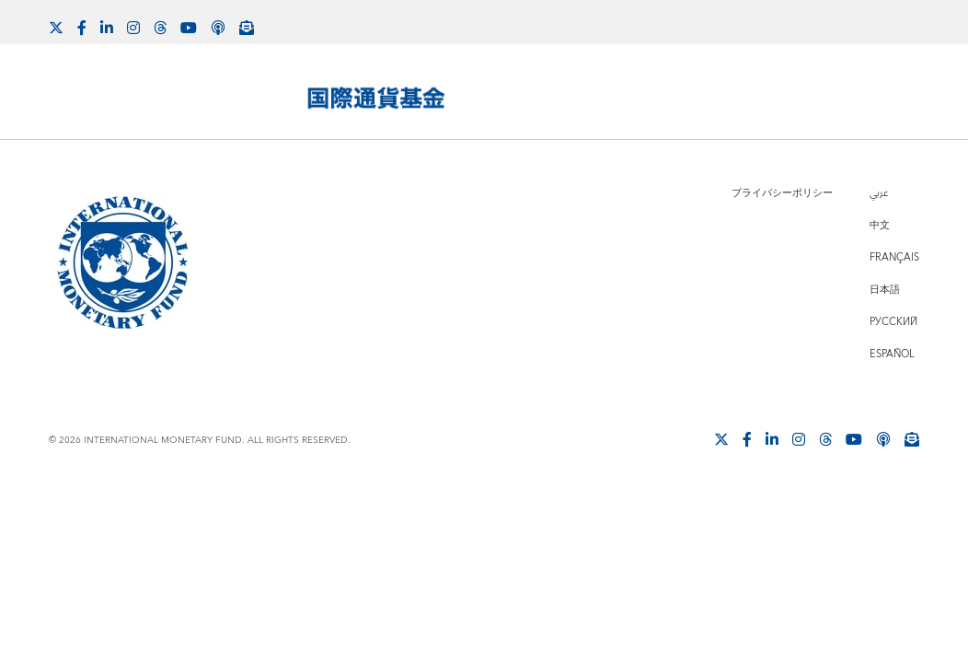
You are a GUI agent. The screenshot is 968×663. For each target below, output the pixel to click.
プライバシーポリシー (782, 193)
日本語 (885, 289)
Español (892, 354)
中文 (880, 225)
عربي (879, 193)
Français (894, 257)
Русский (893, 322)
